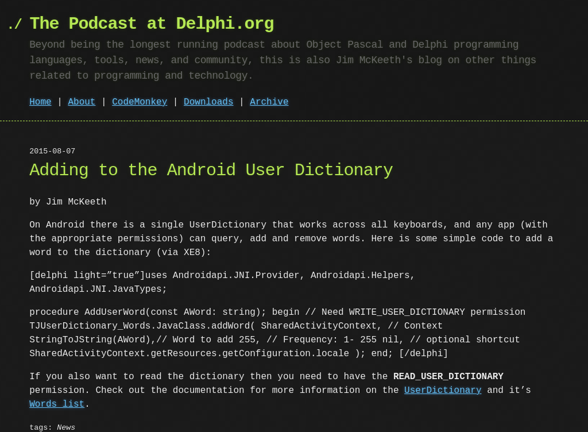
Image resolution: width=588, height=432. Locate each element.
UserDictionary (442, 377)
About (81, 102)
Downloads (208, 102)
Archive (269, 102)
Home (40, 102)
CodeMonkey (139, 102)
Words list (56, 390)
